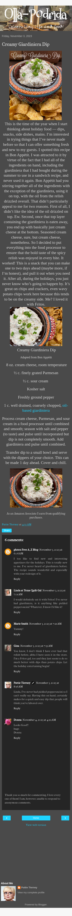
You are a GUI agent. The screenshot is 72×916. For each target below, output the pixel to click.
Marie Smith (21, 623)
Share (7, 530)
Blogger (42, 904)
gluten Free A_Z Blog (26, 549)
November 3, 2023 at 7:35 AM (36, 645)
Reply (17, 579)
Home (36, 818)
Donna (18, 719)
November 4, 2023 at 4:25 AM (39, 719)
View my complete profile (31, 892)
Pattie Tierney (22, 682)
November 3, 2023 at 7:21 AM (45, 623)
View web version (36, 825)
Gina (16, 645)
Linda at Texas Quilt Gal (27, 590)
